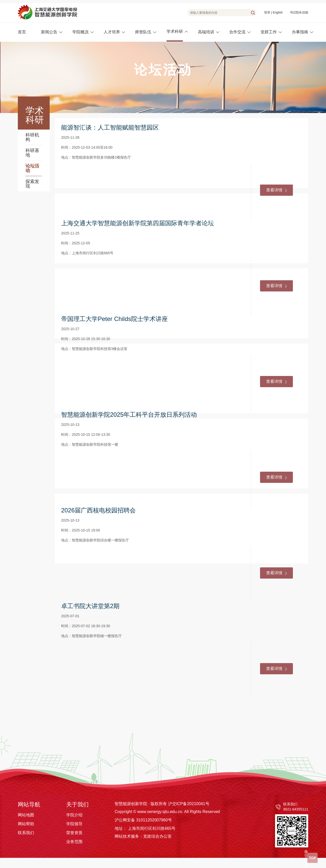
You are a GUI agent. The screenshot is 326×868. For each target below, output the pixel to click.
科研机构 (32, 137)
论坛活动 (32, 168)
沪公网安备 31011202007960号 (143, 820)
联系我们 (26, 833)
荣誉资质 (74, 833)
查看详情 (276, 190)
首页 (22, 32)
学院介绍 (74, 815)
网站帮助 (26, 824)
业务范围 (74, 841)
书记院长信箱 (299, 12)
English (278, 12)
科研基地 (32, 153)
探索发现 (32, 184)
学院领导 (74, 824)
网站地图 (26, 815)
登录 (267, 12)
